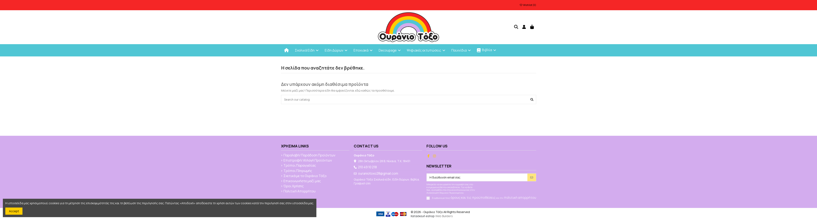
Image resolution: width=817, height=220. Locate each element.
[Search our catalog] (532, 99)
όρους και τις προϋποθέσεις (473, 197)
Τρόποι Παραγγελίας (299, 166)
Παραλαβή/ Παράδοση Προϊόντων (309, 155)
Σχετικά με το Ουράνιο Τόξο (305, 176)
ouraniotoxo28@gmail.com (378, 173)
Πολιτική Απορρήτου (299, 191)
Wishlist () (528, 5)
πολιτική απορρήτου (520, 197)
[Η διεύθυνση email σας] (477, 177)
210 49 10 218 (367, 167)
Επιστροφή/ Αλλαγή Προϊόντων (307, 160)
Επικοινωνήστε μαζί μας (302, 181)
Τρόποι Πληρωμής (297, 171)
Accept (14, 211)
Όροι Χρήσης (293, 186)
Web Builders (444, 216)
